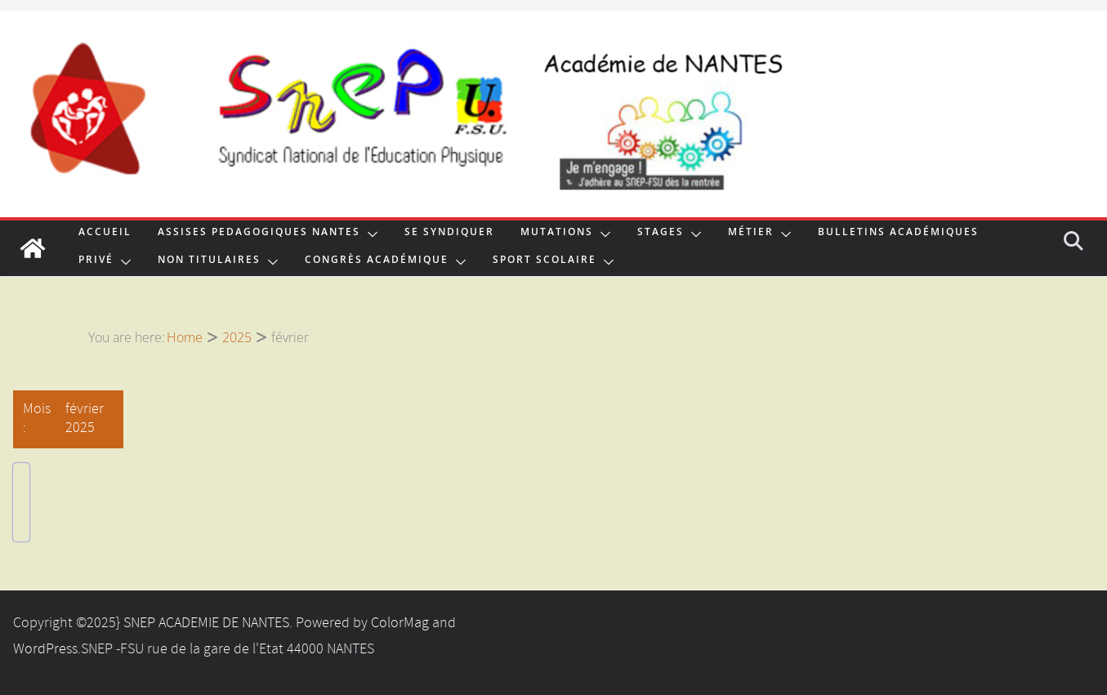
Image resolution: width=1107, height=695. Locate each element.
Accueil (105, 233)
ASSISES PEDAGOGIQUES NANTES (259, 233)
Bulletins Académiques (898, 233)
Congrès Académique (377, 261)
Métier (751, 233)
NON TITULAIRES (209, 261)
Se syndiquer (449, 233)
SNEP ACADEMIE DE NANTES (206, 623)
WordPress (45, 649)
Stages (660, 233)
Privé (96, 261)
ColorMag (400, 623)
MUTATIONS (556, 233)
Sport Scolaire (544, 261)
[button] (369, 234)
